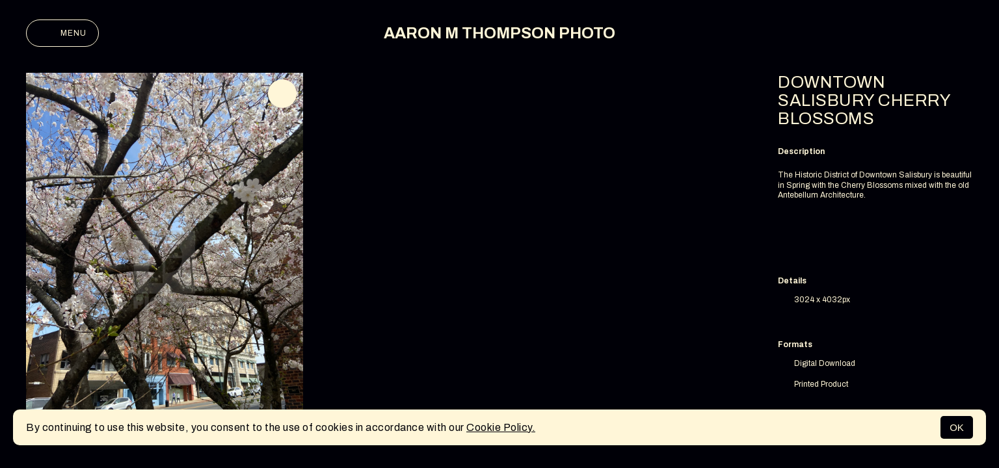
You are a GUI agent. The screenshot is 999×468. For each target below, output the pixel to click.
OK (957, 427)
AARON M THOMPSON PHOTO (499, 33)
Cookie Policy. (500, 427)
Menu (62, 33)
